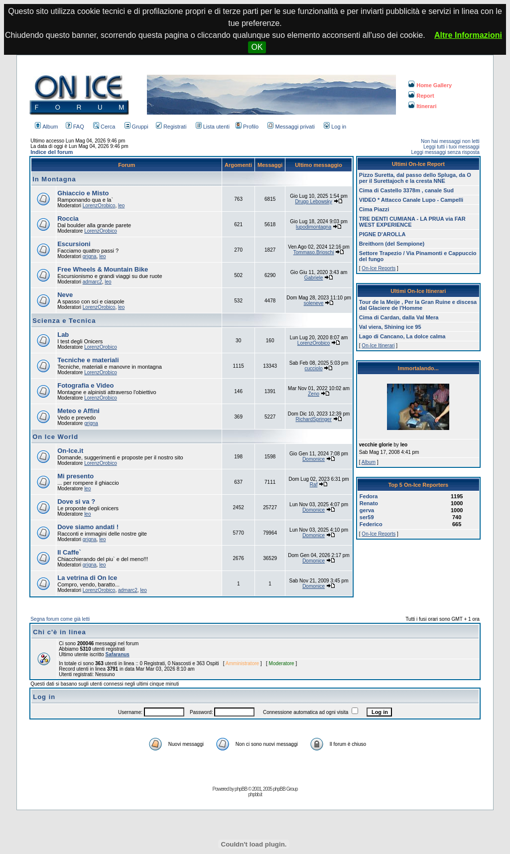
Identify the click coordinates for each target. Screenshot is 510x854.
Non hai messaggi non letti (450, 141)
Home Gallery (430, 85)
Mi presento (75, 476)
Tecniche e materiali (88, 360)
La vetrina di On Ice (87, 577)
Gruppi (136, 127)
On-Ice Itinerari (378, 345)
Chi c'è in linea (59, 632)
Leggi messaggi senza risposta (445, 152)
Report (421, 96)
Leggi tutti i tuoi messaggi (451, 146)
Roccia (68, 218)
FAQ (75, 127)
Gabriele (313, 278)
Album (46, 127)
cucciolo (314, 368)
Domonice (313, 459)
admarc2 (92, 282)
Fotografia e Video (85, 385)
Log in (335, 127)
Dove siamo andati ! (88, 527)
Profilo (247, 127)
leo (121, 205)
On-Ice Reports (378, 268)
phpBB (241, 789)
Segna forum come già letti (60, 619)
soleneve (314, 303)
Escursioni (73, 244)
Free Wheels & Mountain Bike (102, 269)
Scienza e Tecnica (64, 320)
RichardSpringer (314, 419)
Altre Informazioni (468, 35)
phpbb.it (255, 794)
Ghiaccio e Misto (83, 193)
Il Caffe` (69, 552)
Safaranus (117, 654)
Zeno (313, 394)
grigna (90, 256)
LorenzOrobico (99, 205)
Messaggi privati (290, 127)
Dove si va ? (76, 501)
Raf (314, 484)
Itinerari (422, 106)
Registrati (171, 127)
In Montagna (54, 179)
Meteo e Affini (78, 411)
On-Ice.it (70, 450)
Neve (65, 294)
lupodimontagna (313, 227)
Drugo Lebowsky (313, 201)
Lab (63, 334)
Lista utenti (213, 127)
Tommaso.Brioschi (313, 252)
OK (256, 47)
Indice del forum (51, 152)
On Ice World (55, 436)
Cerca (104, 127)
